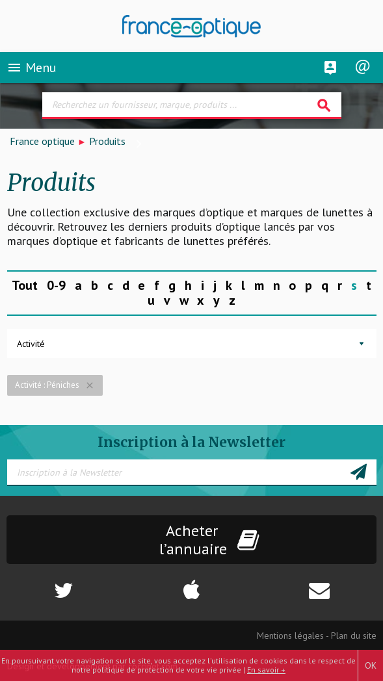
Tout (25, 285)
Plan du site (353, 635)
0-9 (56, 285)
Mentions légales (290, 635)
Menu (32, 67)
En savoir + (266, 670)
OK (370, 665)
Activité (31, 344)
